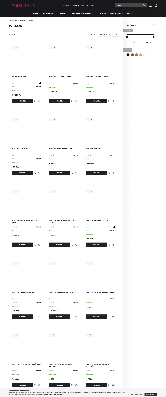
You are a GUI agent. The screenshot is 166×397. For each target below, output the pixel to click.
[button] (128, 54)
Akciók (36, 14)
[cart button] (156, 5)
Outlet (103, 14)
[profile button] (150, 5)
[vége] (148, 43)
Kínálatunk (48, 14)
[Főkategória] (13, 20)
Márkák (62, 14)
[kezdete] (132, 43)
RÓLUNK (130, 14)
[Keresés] (131, 5)
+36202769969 (88, 5)
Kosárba (22, 101)
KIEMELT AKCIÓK (116, 14)
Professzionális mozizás (83, 14)
